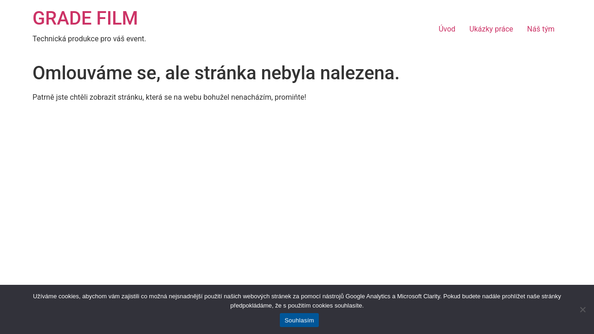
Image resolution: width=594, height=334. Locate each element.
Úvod (447, 29)
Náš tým (541, 29)
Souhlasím (299, 320)
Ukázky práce (491, 29)
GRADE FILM (85, 18)
